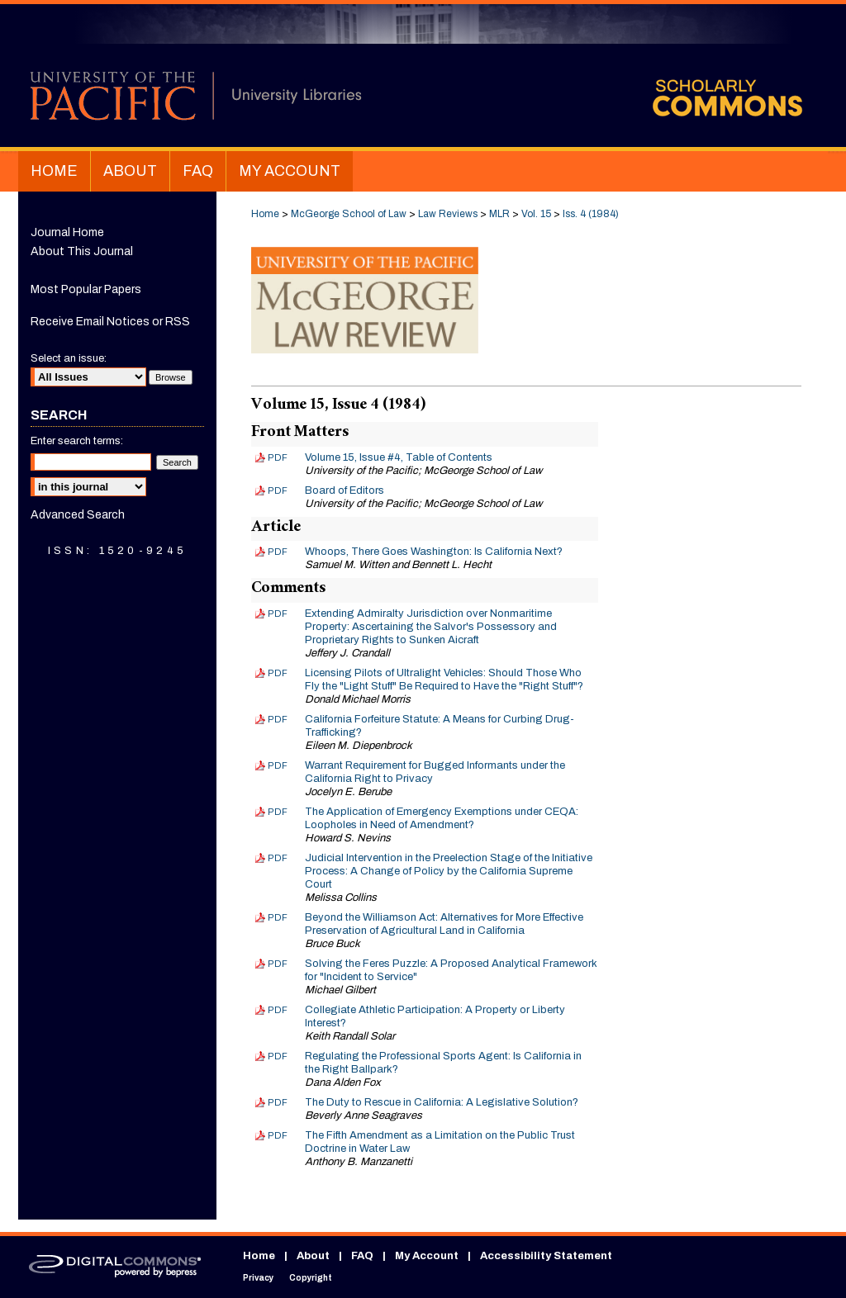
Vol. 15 (536, 214)
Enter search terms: (77, 441)
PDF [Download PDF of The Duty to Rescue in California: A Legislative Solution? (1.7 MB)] (278, 1102)
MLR (499, 214)
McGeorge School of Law (348, 214)
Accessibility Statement (546, 1256)
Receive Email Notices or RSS (110, 321)
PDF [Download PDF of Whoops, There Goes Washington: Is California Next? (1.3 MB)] (278, 552)
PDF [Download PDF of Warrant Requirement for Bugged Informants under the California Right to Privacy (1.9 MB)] (278, 765)
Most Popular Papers (86, 289)
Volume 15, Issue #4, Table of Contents (398, 457)
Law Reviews (448, 214)
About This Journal (82, 251)
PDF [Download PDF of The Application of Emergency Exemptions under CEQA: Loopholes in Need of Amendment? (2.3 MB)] (278, 812)
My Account (427, 1256)
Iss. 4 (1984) (591, 214)
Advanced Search (78, 515)
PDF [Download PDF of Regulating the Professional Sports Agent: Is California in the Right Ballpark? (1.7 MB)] (278, 1056)
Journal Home (67, 232)
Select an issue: (69, 358)
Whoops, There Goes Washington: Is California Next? (434, 551)
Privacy (258, 1277)
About (313, 1256)
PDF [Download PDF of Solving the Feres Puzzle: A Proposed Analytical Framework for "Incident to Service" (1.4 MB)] (278, 964)
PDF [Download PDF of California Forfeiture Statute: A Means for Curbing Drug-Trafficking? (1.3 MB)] (278, 719)
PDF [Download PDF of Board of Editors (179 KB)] (278, 490)
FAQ (362, 1256)
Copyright (310, 1277)
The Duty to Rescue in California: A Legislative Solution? (441, 1102)
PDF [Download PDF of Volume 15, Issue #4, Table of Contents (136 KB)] (278, 457)
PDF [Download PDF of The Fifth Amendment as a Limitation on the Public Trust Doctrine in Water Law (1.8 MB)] (278, 1135)
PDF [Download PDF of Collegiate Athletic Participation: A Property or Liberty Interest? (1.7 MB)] (278, 1010)
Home (265, 214)
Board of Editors (344, 490)
